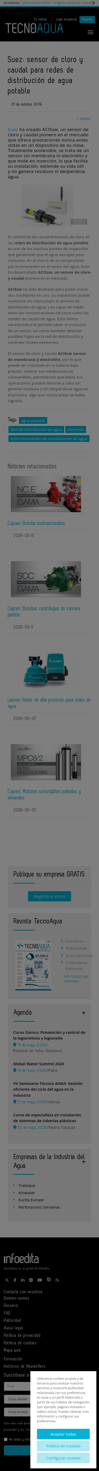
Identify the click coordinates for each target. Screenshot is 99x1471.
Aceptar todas (63, 1434)
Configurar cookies (63, 1458)
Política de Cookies (63, 1445)
